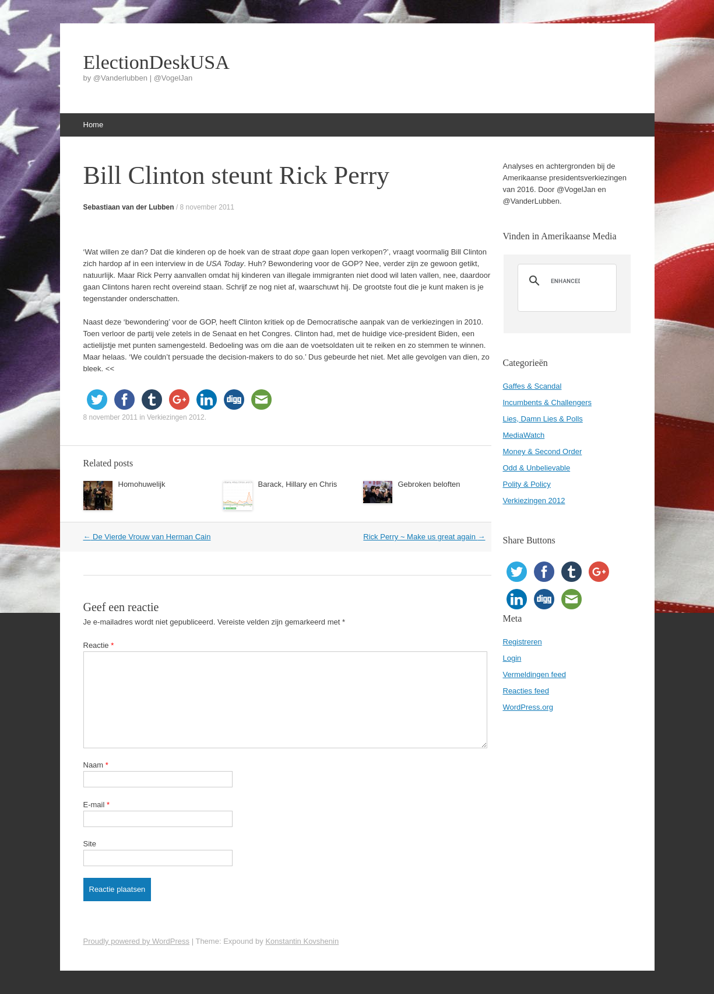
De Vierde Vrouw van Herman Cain (147, 536)
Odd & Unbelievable (537, 467)
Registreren (522, 641)
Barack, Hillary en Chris (297, 484)
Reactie (98, 645)
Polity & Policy (527, 484)
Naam (95, 765)
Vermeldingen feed (534, 674)
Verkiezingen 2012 (176, 417)
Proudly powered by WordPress (136, 941)
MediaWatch (524, 435)
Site (89, 843)
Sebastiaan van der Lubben (128, 207)
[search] (565, 281)
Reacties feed (526, 690)
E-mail (96, 804)
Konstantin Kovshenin (302, 941)
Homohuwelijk (142, 484)
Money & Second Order (542, 451)
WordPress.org (528, 707)
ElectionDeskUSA (156, 62)
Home (93, 124)
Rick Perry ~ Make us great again (424, 536)
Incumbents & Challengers (547, 402)
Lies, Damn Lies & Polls (543, 418)
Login (512, 658)
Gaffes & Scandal (532, 386)
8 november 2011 (207, 207)
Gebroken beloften (429, 484)
